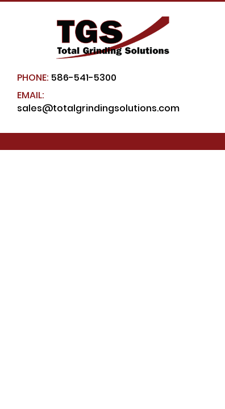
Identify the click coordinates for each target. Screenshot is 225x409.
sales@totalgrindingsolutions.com (98, 102)
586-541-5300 (66, 77)
